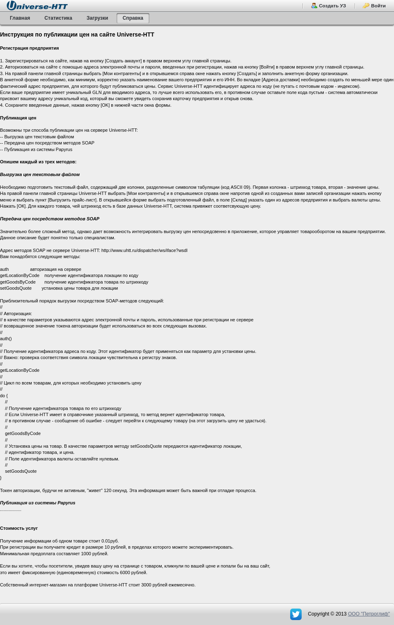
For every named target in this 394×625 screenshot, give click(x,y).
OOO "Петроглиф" (369, 614)
